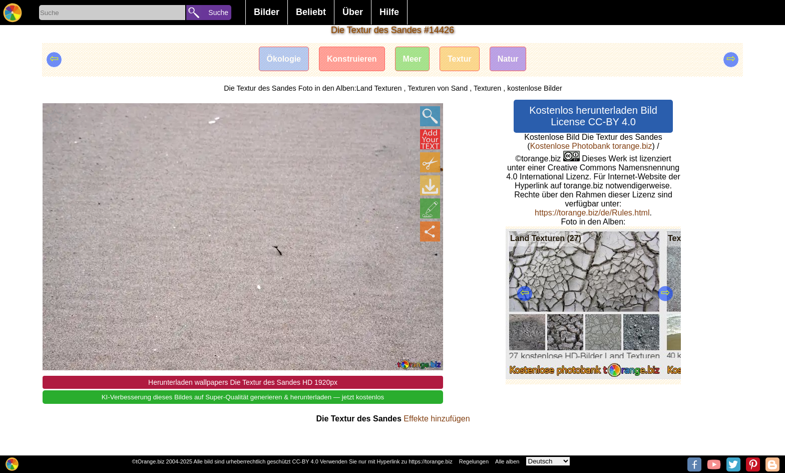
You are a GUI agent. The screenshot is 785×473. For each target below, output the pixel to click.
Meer (412, 59)
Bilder (266, 12)
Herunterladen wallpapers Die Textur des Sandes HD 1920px (242, 382)
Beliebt (311, 12)
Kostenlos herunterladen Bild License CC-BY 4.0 (593, 116)
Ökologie (284, 59)
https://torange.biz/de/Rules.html (592, 212)
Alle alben (507, 461)
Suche (218, 13)
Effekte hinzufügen (437, 418)
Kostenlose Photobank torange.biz (591, 146)
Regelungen (474, 461)
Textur (460, 59)
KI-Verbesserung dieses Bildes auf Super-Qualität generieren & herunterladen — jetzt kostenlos (243, 397)
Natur (508, 59)
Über (352, 12)
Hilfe (389, 12)
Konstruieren (352, 59)
